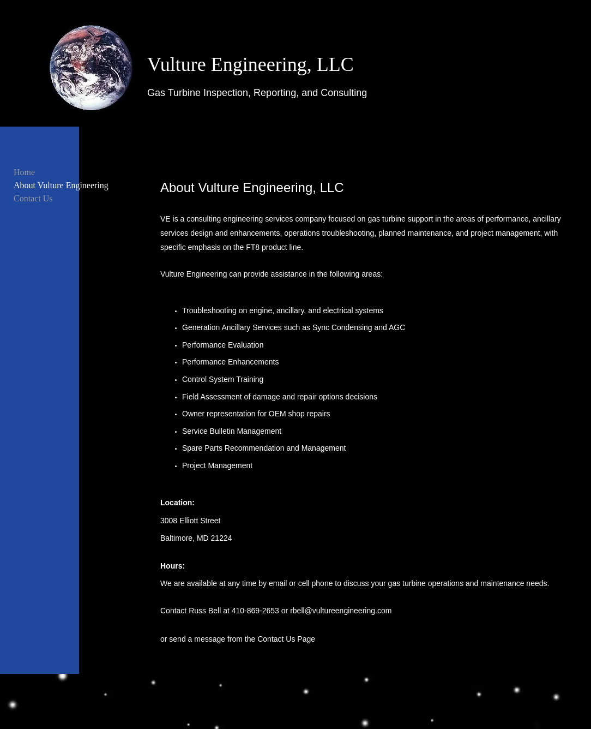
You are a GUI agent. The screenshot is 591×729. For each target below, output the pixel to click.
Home (24, 172)
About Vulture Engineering (61, 185)
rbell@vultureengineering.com (340, 610)
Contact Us (33, 198)
